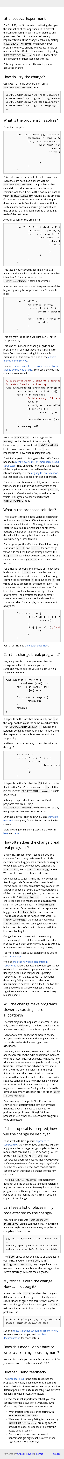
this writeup (14, 956)
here (5, 833)
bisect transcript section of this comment (35, 1330)
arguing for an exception (44, 473)
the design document (36, 645)
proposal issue (16, 1378)
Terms (39, 1453)
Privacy (30, 1453)
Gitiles (20, 1453)
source (57, 1453)
